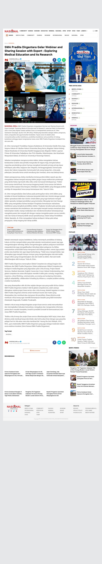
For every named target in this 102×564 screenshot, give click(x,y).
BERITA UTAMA (20, 35)
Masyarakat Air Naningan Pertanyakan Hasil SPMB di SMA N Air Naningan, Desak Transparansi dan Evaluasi (86, 303)
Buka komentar (35, 350)
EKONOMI (37, 31)
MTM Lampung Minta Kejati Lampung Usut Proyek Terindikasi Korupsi (85, 217)
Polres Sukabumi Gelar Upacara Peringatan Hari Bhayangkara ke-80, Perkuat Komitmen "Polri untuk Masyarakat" (86, 393)
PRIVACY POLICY (77, 410)
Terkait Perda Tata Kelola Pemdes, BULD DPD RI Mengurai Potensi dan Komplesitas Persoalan (85, 163)
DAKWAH (30, 31)
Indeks (9, 35)
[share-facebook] (54, 60)
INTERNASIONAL (57, 35)
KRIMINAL (51, 31)
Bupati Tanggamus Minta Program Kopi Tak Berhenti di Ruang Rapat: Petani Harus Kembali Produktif (15, 231)
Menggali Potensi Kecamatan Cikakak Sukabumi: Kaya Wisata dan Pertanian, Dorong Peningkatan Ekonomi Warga (83, 147)
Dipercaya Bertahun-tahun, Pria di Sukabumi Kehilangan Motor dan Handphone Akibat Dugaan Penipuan (82, 201)
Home (6, 43)
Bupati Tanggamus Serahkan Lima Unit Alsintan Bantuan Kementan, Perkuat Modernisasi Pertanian (86, 385)
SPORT (69, 31)
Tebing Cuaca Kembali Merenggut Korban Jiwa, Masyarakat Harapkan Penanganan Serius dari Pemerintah (85, 284)
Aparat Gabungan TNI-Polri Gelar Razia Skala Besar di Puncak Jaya (85, 209)
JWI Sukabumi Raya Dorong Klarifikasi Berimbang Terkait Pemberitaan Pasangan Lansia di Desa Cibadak (86, 322)
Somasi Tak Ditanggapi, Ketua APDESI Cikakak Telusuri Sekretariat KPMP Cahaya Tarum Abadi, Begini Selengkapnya (54, 231)
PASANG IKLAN (77, 412)
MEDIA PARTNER (89, 412)
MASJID (67, 35)
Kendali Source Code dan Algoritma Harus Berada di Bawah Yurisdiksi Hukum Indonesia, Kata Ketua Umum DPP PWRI (86, 332)
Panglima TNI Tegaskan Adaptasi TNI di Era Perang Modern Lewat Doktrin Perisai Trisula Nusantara (82, 370)
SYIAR (73, 31)
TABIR (78, 31)
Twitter (14, 412)
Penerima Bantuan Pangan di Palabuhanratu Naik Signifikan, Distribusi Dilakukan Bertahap (35, 231)
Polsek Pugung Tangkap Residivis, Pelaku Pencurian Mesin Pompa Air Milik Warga (86, 341)
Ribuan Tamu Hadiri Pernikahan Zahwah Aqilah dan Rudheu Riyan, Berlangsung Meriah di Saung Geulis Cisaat (87, 294)
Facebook (9, 412)
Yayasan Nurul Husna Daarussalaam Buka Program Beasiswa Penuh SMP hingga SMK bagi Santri (86, 265)
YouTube (16, 412)
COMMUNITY (23, 31)
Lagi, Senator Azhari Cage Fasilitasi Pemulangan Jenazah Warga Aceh (85, 225)
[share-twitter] (59, 60)
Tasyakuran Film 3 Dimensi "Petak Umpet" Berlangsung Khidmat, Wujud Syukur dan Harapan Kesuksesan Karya (86, 275)
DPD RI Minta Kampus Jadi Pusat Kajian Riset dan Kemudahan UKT (85, 171)
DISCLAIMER (88, 410)
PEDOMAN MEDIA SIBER (91, 408)
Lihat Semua (91, 125)
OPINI (64, 31)
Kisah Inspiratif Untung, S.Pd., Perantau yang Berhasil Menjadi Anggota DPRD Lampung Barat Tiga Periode (86, 256)
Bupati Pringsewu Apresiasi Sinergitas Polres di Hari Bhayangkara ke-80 (85, 378)
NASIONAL (58, 31)
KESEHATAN (44, 31)
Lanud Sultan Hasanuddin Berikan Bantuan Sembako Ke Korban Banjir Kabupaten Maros (86, 155)
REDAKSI (75, 408)
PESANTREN (51, 412)
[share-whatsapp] (64, 60)
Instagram (11, 412)
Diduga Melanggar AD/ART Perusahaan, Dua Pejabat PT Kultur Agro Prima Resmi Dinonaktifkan (86, 313)
